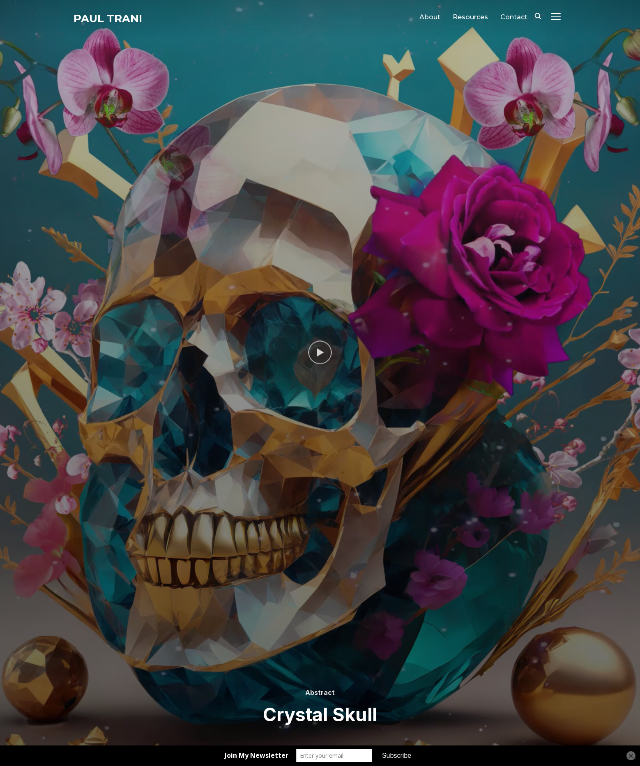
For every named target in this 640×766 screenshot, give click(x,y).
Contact (513, 17)
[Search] (537, 15)
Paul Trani (108, 18)
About (429, 17)
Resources (470, 17)
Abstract (320, 692)
